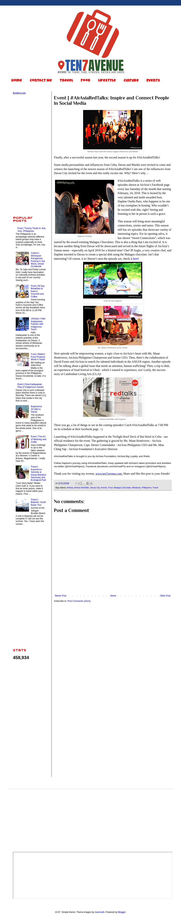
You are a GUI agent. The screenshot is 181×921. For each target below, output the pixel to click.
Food (85, 81)
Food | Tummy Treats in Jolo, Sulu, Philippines (32, 229)
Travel (66, 81)
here (135, 258)
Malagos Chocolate (122, 487)
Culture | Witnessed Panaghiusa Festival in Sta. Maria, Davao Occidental (38, 260)
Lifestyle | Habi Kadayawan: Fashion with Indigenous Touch (38, 324)
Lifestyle (107, 81)
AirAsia (70, 487)
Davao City (95, 487)
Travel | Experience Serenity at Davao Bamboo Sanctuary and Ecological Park (38, 473)
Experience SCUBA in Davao (36, 409)
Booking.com (19, 93)
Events (153, 81)
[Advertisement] (29, 155)
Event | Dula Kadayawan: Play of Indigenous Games (31, 385)
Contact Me (41, 81)
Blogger (122, 912)
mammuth (99, 912)
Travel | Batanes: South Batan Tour (38, 502)
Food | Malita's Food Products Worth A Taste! (38, 357)
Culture (131, 81)
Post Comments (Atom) (78, 601)
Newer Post (60, 595)
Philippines (146, 487)
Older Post (165, 595)
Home (16, 81)
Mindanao (136, 487)
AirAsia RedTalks (81, 487)
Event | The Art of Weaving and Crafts (38, 439)
